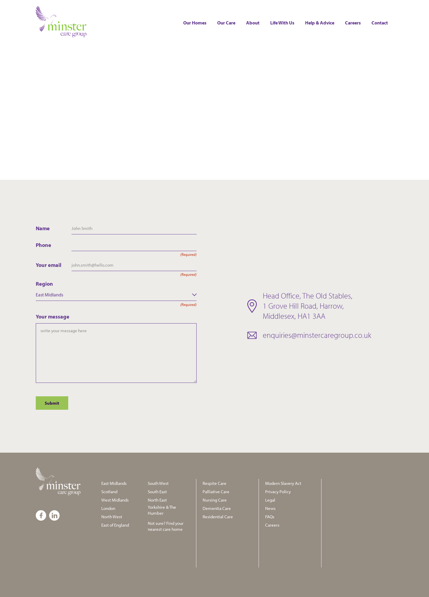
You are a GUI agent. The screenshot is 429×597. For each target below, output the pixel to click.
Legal (270, 500)
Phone (54, 245)
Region (116, 283)
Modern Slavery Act (283, 483)
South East (157, 491)
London (108, 508)
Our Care (226, 23)
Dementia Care (217, 508)
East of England (115, 525)
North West (111, 516)
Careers (353, 23)
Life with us (282, 23)
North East (157, 500)
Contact (380, 23)
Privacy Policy (278, 491)
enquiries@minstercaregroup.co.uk (317, 335)
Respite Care (214, 483)
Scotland (109, 491)
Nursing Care (215, 500)
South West (158, 483)
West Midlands (115, 500)
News (270, 508)
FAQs (269, 516)
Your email (54, 265)
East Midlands (114, 483)
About (252, 23)
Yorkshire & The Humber (162, 510)
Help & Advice (319, 23)
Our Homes (194, 23)
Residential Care (218, 516)
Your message (52, 316)
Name (43, 228)
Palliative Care (216, 491)
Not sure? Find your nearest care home (166, 526)
